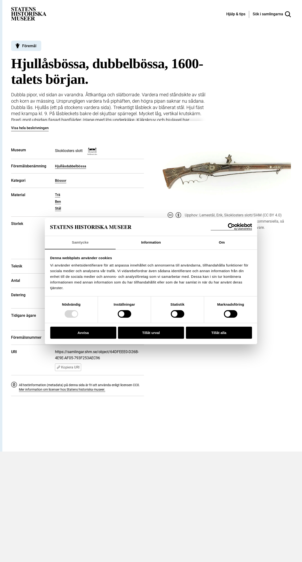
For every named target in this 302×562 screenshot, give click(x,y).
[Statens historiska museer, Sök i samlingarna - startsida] (28, 13)
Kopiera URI (68, 367)
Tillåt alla (218, 333)
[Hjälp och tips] (235, 14)
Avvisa (83, 333)
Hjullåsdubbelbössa (70, 166)
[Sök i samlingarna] (272, 14)
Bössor (60, 180)
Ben (58, 201)
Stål (58, 208)
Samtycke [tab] (80, 242)
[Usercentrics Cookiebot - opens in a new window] (231, 226)
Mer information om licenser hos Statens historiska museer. (62, 389)
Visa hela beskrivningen (30, 128)
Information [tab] (151, 242)
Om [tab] (222, 242)
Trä (57, 195)
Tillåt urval (151, 333)
